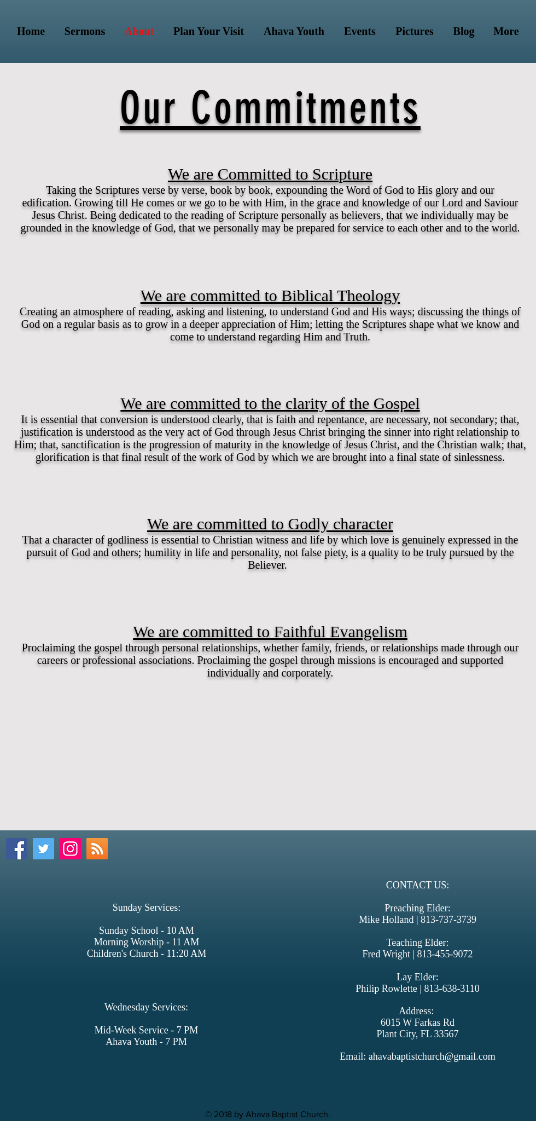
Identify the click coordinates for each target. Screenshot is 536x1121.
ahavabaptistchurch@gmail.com (432, 1056)
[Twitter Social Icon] (43, 848)
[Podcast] (97, 848)
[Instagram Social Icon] (70, 848)
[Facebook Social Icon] (16, 848)
